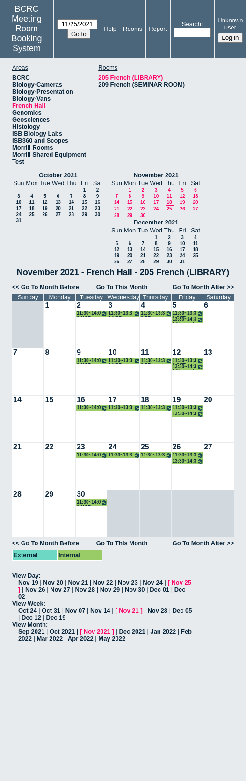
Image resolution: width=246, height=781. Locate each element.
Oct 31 (51, 610)
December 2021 (156, 222)
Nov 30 (135, 589)
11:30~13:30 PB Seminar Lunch (156, 314)
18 (31, 208)
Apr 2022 (81, 638)
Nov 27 (60, 589)
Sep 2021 (31, 631)
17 (18, 208)
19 (44, 208)
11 (31, 202)
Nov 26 (35, 589)
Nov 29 (110, 589)
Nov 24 (153, 582)
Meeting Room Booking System (27, 33)
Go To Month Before (50, 286)
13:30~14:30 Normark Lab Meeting (188, 320)
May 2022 (111, 638)
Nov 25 (181, 582)
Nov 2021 (97, 631)
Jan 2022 (163, 631)
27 (58, 214)
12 (44, 202)
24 (18, 214)
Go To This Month (122, 286)
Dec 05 (182, 610)
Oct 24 (27, 610)
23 (97, 208)
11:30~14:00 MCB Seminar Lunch (92, 314)
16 (97, 202)
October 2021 (58, 175)
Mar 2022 (50, 638)
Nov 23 (128, 582)
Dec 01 (159, 589)
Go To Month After (199, 286)
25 (31, 214)
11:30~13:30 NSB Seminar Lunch (124, 314)
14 (71, 202)
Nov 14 (100, 610)
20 (58, 208)
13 (58, 202)
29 (84, 214)
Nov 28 (85, 589)
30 (97, 214)
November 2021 (156, 175)
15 (84, 202)
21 (71, 208)
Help (110, 28)
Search (191, 24)
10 (18, 202)
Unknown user (230, 24)
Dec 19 (56, 617)
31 (18, 220)
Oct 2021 (62, 631)
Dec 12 (31, 617)
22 (84, 208)
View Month (29, 624)
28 (71, 214)
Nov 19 (28, 582)
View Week (27, 603)
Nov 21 (78, 582)
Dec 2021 (132, 631)
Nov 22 (103, 582)
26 (44, 214)
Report (158, 28)
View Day (25, 575)
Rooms (132, 28)
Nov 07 (75, 610)
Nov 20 (53, 582)
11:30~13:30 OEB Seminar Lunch (188, 314)
